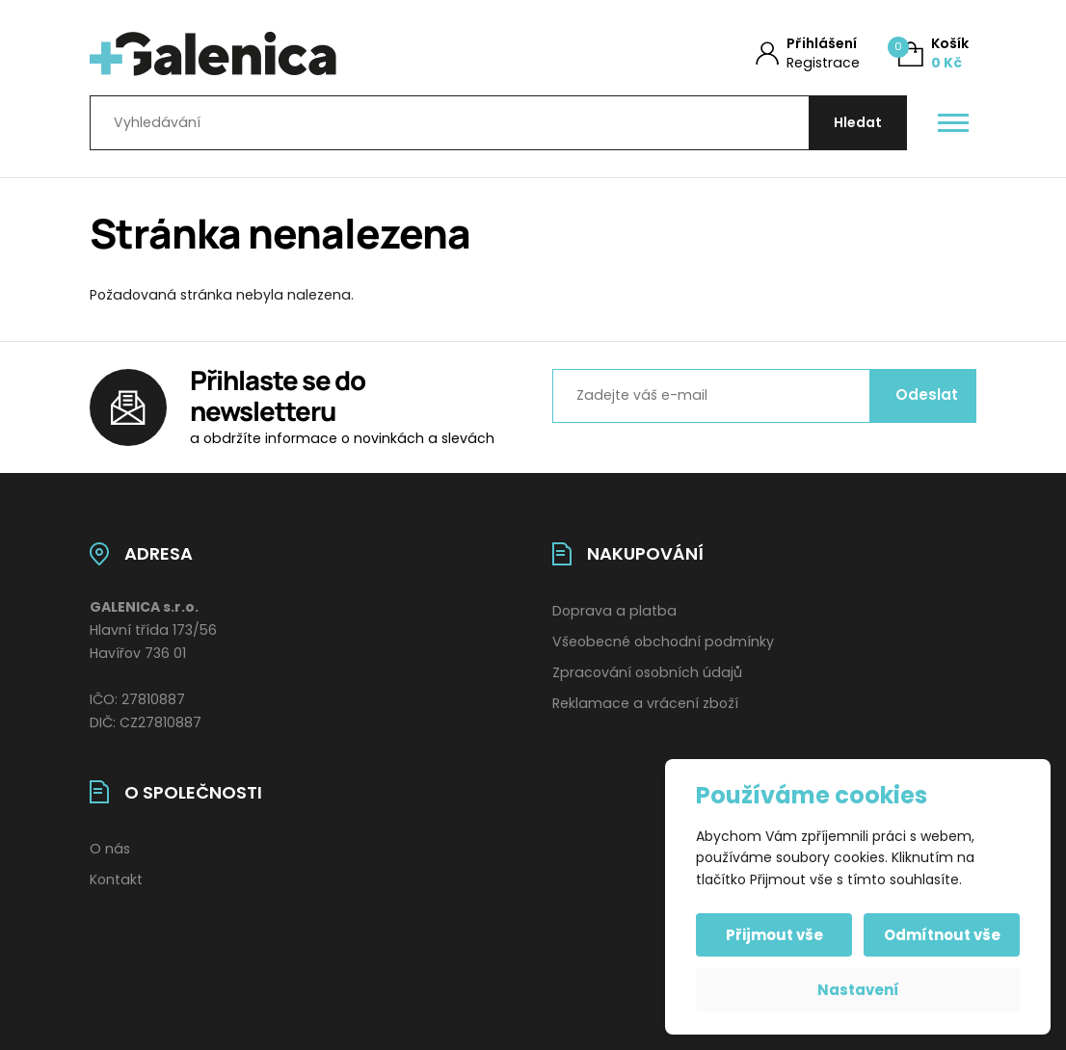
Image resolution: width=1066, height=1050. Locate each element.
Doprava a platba (614, 610)
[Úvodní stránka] (289, 54)
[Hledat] (858, 122)
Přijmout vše (774, 935)
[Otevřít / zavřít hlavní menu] (953, 123)
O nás (110, 848)
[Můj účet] (807, 53)
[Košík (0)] (933, 53)
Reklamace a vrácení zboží (645, 703)
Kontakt (116, 879)
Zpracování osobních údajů (647, 672)
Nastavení (858, 990)
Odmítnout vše (942, 935)
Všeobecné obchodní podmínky (663, 641)
